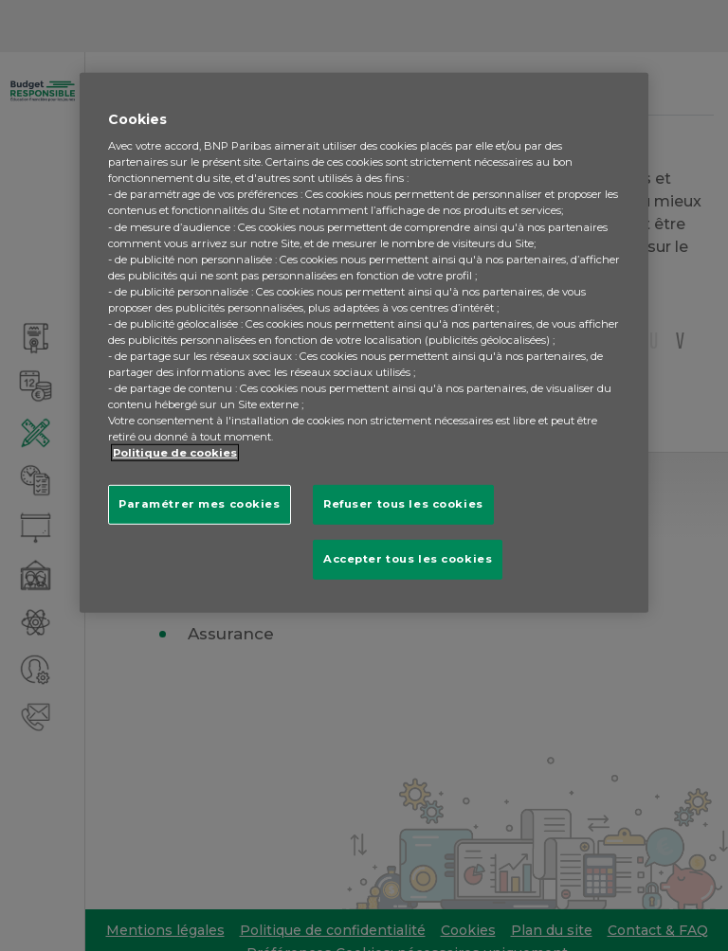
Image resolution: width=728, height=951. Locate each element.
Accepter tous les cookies (407, 558)
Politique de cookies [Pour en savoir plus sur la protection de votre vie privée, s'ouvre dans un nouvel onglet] (175, 452)
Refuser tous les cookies (403, 504)
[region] (364, 342)
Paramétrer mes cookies (199, 504)
